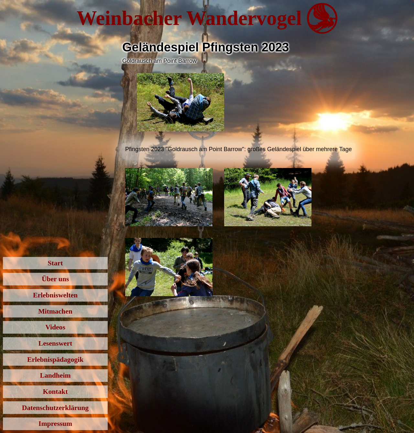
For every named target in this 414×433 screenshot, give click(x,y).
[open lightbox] (180, 102)
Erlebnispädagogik (55, 359)
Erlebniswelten (55, 295)
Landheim (55, 375)
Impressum (55, 423)
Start (55, 263)
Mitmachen (55, 311)
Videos (55, 327)
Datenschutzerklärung (55, 408)
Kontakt (55, 391)
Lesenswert (55, 343)
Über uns (55, 279)
